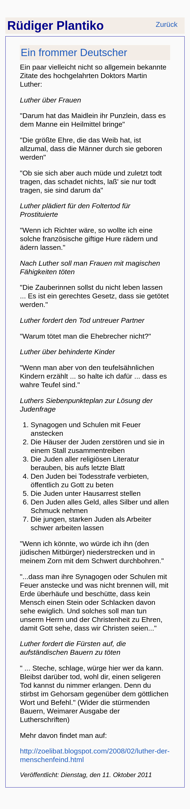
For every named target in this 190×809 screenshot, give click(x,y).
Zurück (166, 24)
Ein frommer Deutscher (74, 52)
